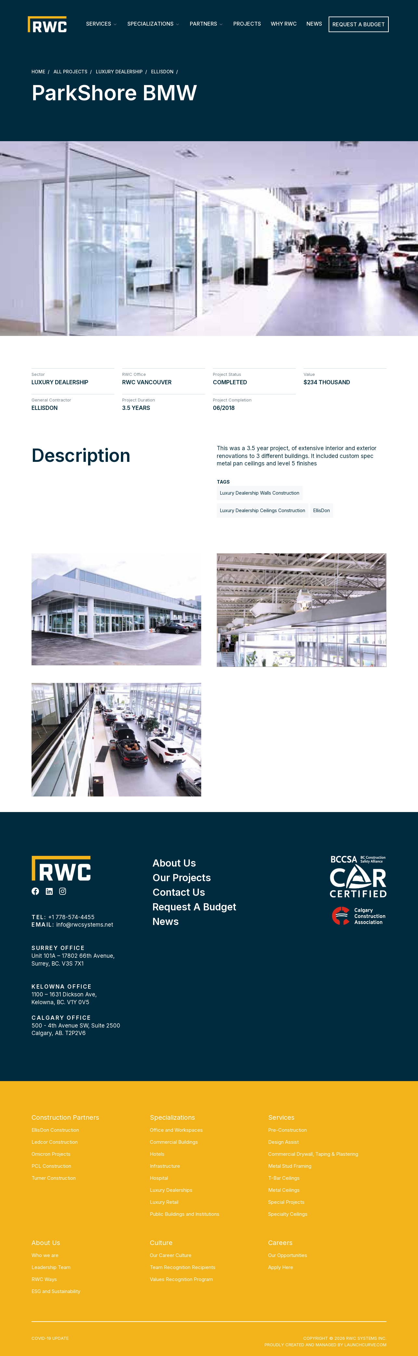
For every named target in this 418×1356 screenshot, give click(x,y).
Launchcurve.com (365, 1344)
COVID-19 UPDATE (50, 1338)
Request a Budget (194, 907)
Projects (247, 23)
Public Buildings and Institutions (184, 1214)
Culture (161, 1243)
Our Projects (181, 877)
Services (98, 23)
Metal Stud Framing (289, 1166)
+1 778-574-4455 (71, 917)
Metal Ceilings (284, 1190)
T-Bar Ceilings (284, 1178)
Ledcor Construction (55, 1142)
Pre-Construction (287, 1130)
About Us (174, 863)
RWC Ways (44, 1279)
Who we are (45, 1255)
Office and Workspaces (176, 1130)
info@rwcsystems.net (84, 924)
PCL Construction (51, 1166)
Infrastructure (165, 1166)
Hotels (157, 1154)
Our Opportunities (287, 1255)
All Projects (70, 71)
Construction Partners (65, 1117)
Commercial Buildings (174, 1142)
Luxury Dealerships (171, 1190)
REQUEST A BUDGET (359, 24)
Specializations (150, 23)
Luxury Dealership (119, 71)
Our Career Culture (170, 1255)
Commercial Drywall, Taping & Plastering (313, 1154)
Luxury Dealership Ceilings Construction (262, 510)
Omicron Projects (51, 1154)
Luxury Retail (164, 1202)
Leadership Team (51, 1267)
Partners (203, 23)
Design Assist (283, 1142)
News (314, 23)
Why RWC (284, 23)
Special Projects (286, 1202)
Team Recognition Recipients (183, 1267)
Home (38, 71)
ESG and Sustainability (56, 1291)
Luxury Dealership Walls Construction (259, 493)
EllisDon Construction (55, 1130)
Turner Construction (54, 1178)
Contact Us (178, 892)
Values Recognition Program (181, 1279)
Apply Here (280, 1267)
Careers (280, 1243)
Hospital (159, 1178)
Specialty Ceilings (287, 1214)
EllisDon (162, 71)
